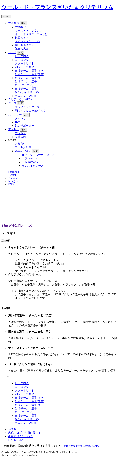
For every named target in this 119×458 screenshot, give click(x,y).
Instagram (13, 181)
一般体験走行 (30, 162)
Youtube (12, 178)
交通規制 (20, 136)
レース (12, 52)
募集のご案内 (23, 150)
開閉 (23, 23)
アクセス (13, 129)
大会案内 (13, 23)
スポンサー (15, 114)
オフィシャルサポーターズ (38, 154)
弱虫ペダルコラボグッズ (30, 110)
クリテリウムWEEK (20, 99)
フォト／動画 (23, 147)
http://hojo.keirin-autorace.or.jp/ (81, 445)
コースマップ (23, 59)
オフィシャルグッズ (27, 107)
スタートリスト (24, 63)
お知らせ (20, 143)
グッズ (12, 103)
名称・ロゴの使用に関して (24, 432)
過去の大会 (22, 48)
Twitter (12, 174)
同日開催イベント (26, 44)
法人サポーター (24, 125)
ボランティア (30, 158)
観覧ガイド (22, 37)
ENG (11, 184)
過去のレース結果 (26, 95)
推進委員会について (20, 436)
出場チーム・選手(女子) (29, 77)
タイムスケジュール (27, 41)
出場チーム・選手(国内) (29, 74)
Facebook (13, 171)
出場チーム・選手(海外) (29, 70)
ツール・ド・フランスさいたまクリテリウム (57, 7)
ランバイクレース (33, 165)
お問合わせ (15, 429)
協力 (17, 122)
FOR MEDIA (15, 439)
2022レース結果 (24, 67)
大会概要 (20, 27)
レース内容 (22, 56)
